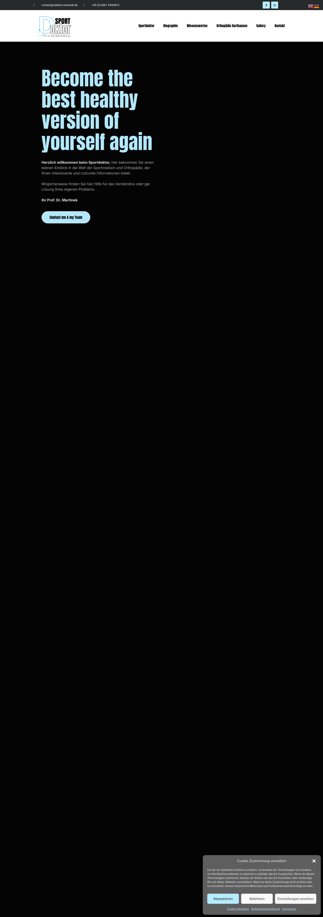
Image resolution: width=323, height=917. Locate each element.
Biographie (170, 25)
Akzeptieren (223, 899)
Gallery (261, 25)
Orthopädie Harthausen (231, 25)
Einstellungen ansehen (295, 899)
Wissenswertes (197, 25)
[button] (314, 861)
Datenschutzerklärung (265, 908)
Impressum (289, 908)
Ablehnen (257, 899)
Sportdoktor (146, 25)
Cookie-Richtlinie (238, 908)
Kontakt (280, 25)
